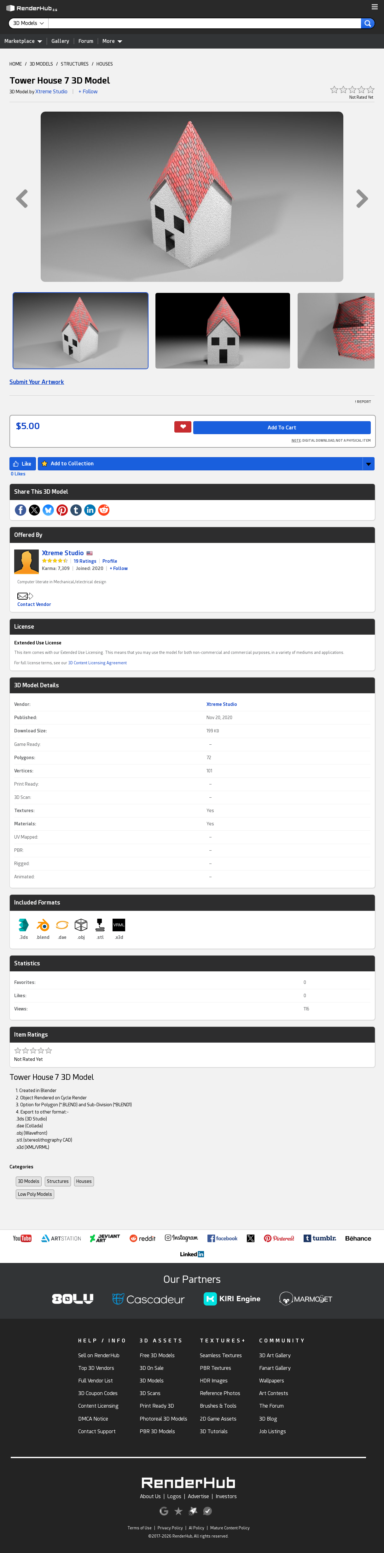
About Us (150, 1496)
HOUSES (104, 64)
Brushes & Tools (218, 1406)
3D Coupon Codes (98, 1393)
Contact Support (97, 1431)
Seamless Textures (221, 1355)
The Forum (271, 1406)
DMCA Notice (93, 1419)
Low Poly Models (35, 1194)
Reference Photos (220, 1393)
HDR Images (214, 1381)
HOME (15, 64)
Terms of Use (139, 1528)
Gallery (60, 41)
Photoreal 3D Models (163, 1419)
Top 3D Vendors (96, 1368)
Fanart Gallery (275, 1368)
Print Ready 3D (157, 1406)
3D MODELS (41, 64)
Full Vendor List (95, 1381)
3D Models (28, 1181)
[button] (375, 7)
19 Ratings (85, 561)
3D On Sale (152, 1368)
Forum (86, 41)
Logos (174, 1496)
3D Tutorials (214, 1431)
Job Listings (272, 1431)
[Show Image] (80, 330)
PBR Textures (215, 1368)
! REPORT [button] (363, 402)
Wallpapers (271, 1381)
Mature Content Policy (230, 1528)
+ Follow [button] (88, 92)
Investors (226, 1496)
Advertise (198, 1496)
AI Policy (196, 1528)
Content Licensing (98, 1406)
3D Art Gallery (275, 1355)
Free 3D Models (157, 1355)
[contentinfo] (31, 23)
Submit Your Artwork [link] (36, 382)
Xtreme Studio (51, 92)
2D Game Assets (218, 1419)
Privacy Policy (170, 1528)
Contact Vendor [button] (34, 604)
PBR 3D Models (157, 1431)
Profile (109, 561)
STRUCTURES (75, 64)
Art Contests (273, 1393)
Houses (84, 1181)
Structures (58, 1181)
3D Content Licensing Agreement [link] (97, 663)
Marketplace (23, 41)
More (112, 41)
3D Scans (150, 1393)
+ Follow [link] (119, 568)
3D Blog (268, 1419)
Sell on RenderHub (98, 1355)
